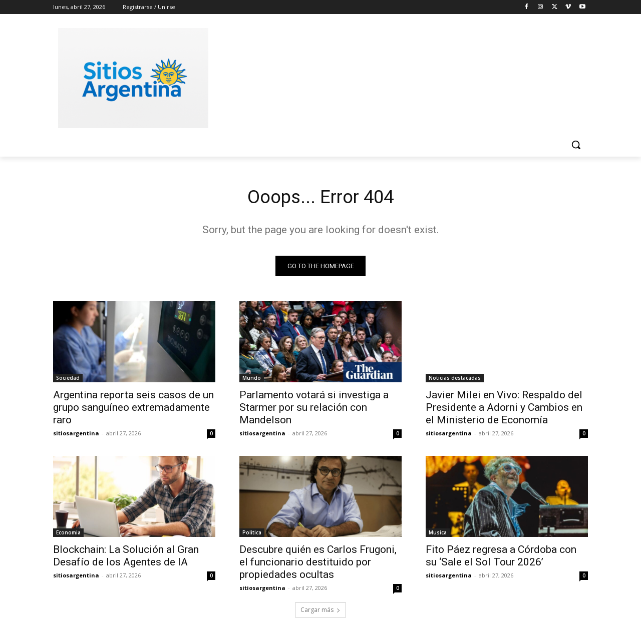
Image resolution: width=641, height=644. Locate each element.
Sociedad (68, 380)
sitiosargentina (76, 435)
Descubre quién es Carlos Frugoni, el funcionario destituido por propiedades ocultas (318, 564)
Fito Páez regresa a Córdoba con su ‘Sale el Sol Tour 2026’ (501, 558)
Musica (438, 534)
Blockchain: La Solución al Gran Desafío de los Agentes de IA (126, 558)
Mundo (251, 380)
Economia (68, 534)
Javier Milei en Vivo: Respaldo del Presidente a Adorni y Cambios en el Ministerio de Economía (504, 409)
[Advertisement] (395, 76)
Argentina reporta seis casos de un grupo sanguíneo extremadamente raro (133, 409)
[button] (576, 145)
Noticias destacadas (455, 380)
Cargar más (320, 612)
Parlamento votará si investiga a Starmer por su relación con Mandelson (314, 409)
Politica (251, 534)
